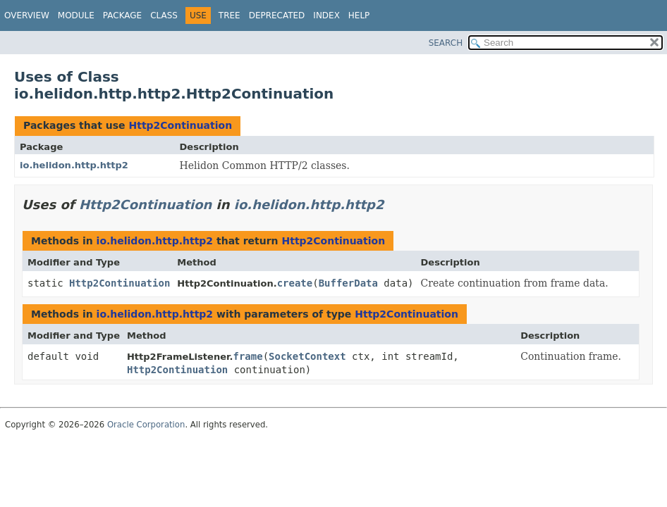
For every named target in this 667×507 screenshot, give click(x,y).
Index (326, 15)
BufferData (348, 283)
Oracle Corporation (146, 425)
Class (164, 15)
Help (359, 15)
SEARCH (446, 43)
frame (247, 356)
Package (122, 15)
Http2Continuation (180, 125)
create (295, 283)
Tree (229, 15)
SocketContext (307, 356)
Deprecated (277, 15)
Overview (26, 15)
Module (76, 15)
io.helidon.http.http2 (74, 165)
